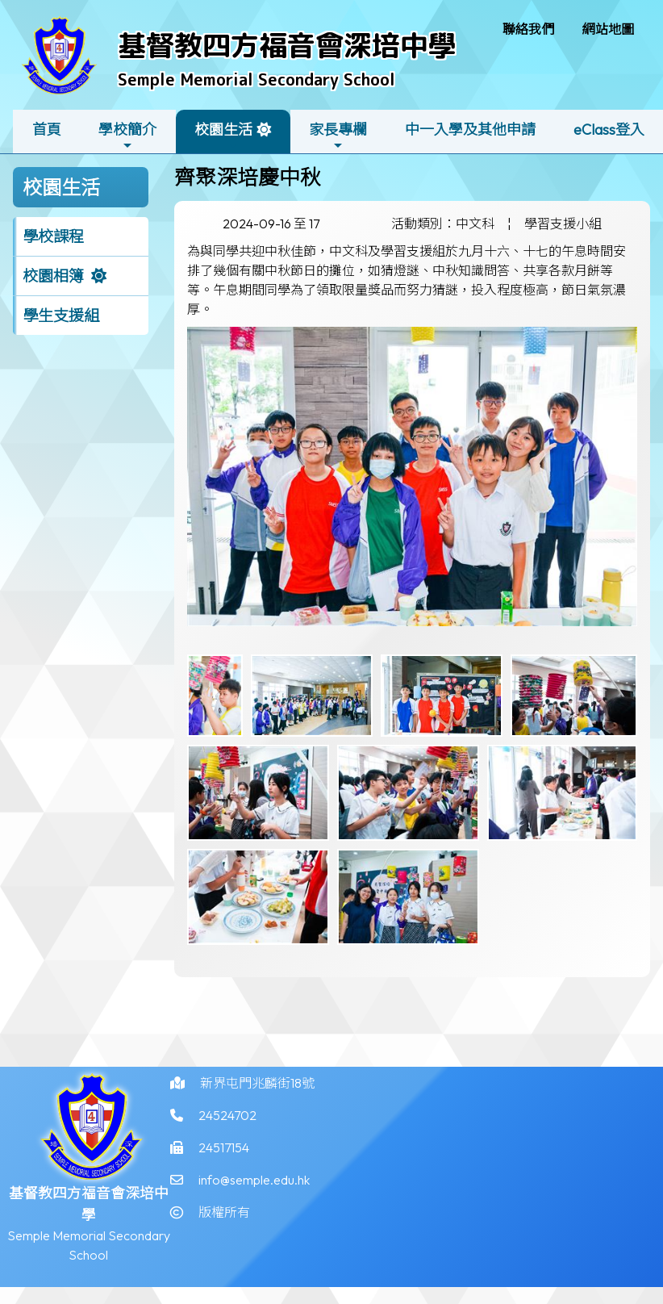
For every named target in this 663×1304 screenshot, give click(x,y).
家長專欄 (338, 136)
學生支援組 (61, 315)
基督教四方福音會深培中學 (287, 45)
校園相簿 (53, 276)
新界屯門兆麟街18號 (257, 1093)
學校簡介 (127, 136)
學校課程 (53, 236)
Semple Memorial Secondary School (256, 79)
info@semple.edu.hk (254, 1190)
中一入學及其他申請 (470, 129)
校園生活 (223, 136)
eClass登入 (608, 129)
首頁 (46, 129)
